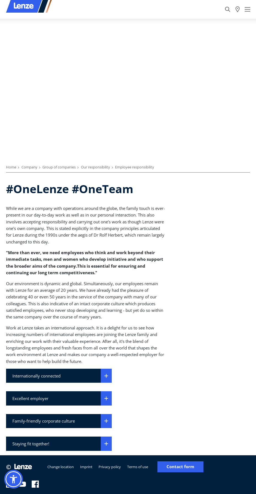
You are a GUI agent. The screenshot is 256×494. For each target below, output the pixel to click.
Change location (60, 466)
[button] (13, 479)
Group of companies (59, 167)
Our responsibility (95, 167)
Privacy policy (110, 466)
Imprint (86, 466)
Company (29, 167)
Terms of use (137, 466)
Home (11, 167)
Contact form (180, 466)
